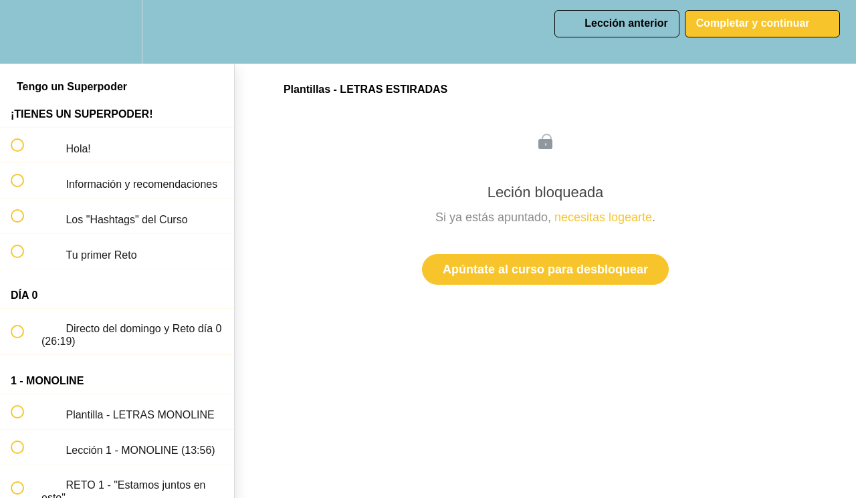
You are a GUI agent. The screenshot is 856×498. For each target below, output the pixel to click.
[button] (24, 32)
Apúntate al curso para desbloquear (545, 269)
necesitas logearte (603, 217)
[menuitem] (117, 32)
